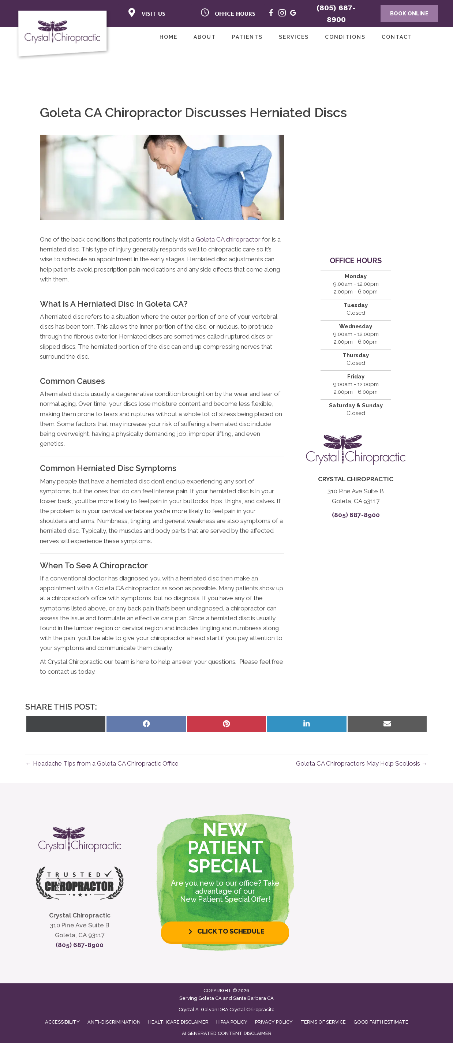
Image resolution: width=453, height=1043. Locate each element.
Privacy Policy (274, 1022)
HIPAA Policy (231, 1022)
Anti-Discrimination (114, 1022)
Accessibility (62, 1022)
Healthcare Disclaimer (178, 1022)
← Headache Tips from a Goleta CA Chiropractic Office (102, 763)
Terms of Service (323, 1022)
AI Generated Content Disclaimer (227, 1033)
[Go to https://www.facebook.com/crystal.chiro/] (271, 14)
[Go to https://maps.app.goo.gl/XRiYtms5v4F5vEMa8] (293, 14)
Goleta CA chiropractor (228, 239)
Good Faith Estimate (380, 1022)
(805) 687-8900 (356, 515)
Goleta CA (210, 998)
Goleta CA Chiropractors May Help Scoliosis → (362, 763)
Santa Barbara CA (253, 998)
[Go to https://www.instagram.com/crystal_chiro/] (282, 14)
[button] (225, 931)
